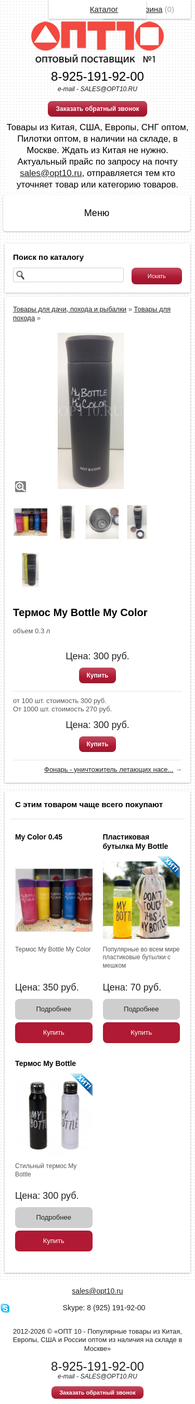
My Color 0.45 (38, 837)
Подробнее (53, 1009)
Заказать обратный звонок (97, 108)
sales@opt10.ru (51, 173)
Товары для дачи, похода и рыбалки (69, 309)
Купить (98, 675)
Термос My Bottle (45, 1063)
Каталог (104, 9)
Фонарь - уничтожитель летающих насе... (108, 769)
